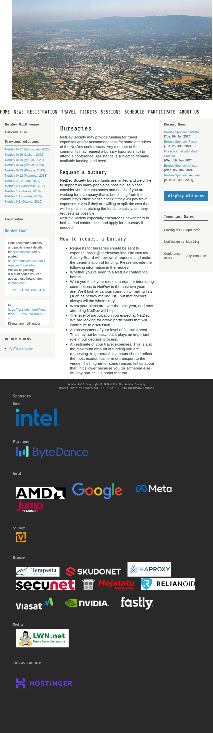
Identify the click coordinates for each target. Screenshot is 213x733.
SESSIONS (111, 112)
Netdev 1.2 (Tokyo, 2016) (23, 191)
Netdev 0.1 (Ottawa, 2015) (23, 201)
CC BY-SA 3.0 (110, 388)
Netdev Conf (16, 231)
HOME (5, 112)
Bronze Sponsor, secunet (182, 175)
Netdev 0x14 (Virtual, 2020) (24, 165)
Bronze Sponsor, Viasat (180, 165)
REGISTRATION (42, 112)
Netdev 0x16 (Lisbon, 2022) (24, 154)
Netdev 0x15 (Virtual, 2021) (24, 160)
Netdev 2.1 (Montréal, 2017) (25, 186)
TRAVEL (68, 112)
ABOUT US (189, 112)
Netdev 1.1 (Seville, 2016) (23, 196)
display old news (186, 196)
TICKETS (88, 112)
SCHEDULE (134, 112)
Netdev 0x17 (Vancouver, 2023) (27, 149)
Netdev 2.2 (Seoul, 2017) (22, 181)
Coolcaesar (90, 388)
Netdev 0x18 (76, 384)
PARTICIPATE (162, 112)
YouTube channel (21, 348)
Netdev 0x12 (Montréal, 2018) (26, 175)
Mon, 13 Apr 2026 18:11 (29, 289)
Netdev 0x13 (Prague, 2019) (25, 170)
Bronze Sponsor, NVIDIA (181, 132)
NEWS (19, 112)
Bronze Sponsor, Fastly (180, 141)
